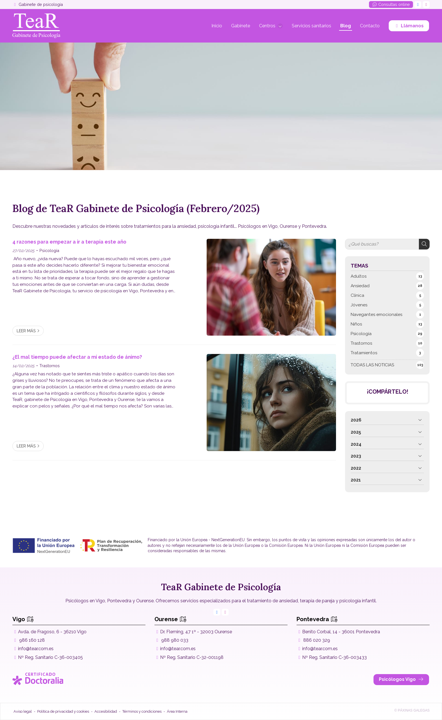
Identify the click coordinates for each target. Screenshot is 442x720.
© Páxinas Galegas (412, 710)
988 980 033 (174, 640)
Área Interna (177, 711)
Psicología (49, 250)
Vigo (23, 619)
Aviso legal (23, 711)
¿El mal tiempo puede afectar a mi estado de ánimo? (77, 357)
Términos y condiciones (142, 711)
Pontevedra (317, 619)
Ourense (170, 619)
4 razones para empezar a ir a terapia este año (69, 242)
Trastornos (49, 365)
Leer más (26, 330)
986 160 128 (32, 640)
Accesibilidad (105, 711)
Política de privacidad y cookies (63, 711)
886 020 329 (316, 640)
